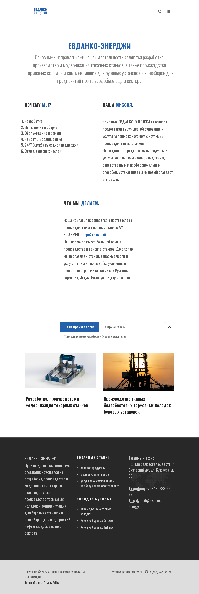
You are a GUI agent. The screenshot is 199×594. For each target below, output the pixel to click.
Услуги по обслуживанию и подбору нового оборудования (100, 483)
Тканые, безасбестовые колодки (95, 511)
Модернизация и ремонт (96, 474)
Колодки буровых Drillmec (97, 527)
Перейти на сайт (95, 234)
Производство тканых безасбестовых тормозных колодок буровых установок (137, 405)
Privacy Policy (51, 582)
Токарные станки (114, 327)
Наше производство (80, 327)
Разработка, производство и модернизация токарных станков (57, 401)
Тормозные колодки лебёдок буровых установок (95, 336)
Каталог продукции (92, 467)
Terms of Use (32, 582)
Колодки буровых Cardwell (97, 520)
